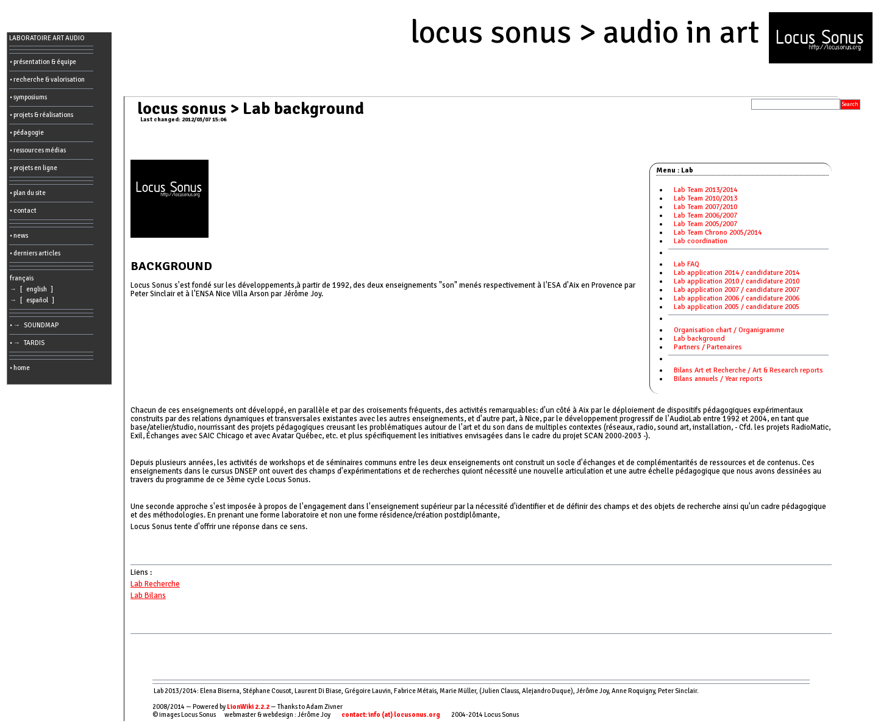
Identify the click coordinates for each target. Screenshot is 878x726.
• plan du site (28, 193)
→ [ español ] (33, 300)
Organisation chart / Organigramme (729, 330)
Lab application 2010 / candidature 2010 (736, 281)
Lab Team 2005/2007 (705, 224)
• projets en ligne (33, 168)
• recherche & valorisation (47, 80)
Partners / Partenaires (708, 347)
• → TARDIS (28, 343)
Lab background (699, 338)
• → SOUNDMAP (35, 325)
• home (20, 368)
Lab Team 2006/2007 (705, 215)
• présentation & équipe (43, 62)
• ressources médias (38, 150)
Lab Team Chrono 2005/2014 (717, 232)
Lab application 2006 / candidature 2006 (736, 298)
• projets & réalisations (41, 115)
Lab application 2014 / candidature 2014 (736, 272)
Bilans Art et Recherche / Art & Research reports (748, 370)
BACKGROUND (171, 266)
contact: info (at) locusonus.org (391, 715)
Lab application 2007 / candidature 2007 (736, 289)
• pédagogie (27, 133)
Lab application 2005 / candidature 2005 (736, 306)
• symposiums (28, 97)
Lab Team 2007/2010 (705, 207)
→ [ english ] (32, 289)
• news (19, 236)
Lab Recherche (155, 584)
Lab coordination (700, 241)
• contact (23, 211)
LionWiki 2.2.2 (248, 707)
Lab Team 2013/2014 (705, 189)
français (22, 278)
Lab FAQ (686, 264)
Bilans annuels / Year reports (718, 378)
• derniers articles (35, 253)
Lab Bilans (148, 595)
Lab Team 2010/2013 (705, 198)
